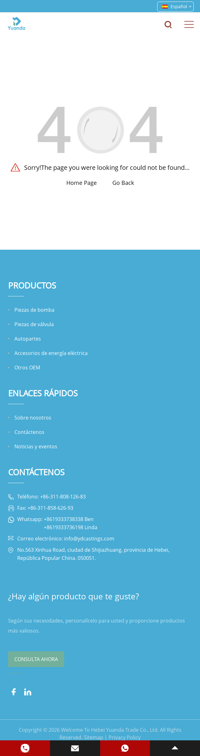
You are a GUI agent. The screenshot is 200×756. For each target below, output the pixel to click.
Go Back (123, 182)
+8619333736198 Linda (70, 527)
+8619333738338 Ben (69, 519)
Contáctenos (36, 472)
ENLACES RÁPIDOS (43, 393)
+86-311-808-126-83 (63, 496)
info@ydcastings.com (89, 538)
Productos (32, 285)
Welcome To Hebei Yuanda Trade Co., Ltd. (110, 736)
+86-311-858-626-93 (50, 507)
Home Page (81, 182)
